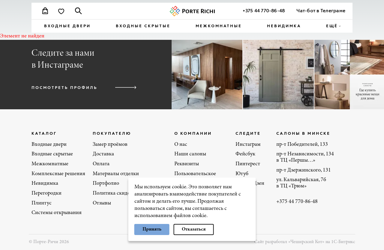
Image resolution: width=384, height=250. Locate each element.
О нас (180, 144)
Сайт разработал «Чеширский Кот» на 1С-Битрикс (304, 242)
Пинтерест (248, 164)
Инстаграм (248, 144)
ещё (332, 25)
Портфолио (106, 183)
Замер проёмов (110, 144)
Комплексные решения (58, 174)
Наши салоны (190, 154)
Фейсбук (245, 154)
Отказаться (194, 229)
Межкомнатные (219, 25)
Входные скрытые (143, 25)
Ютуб (242, 174)
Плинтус (42, 203)
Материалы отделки (116, 174)
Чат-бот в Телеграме (320, 10)
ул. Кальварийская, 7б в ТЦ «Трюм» (301, 183)
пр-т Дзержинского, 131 (303, 170)
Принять (151, 229)
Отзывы (102, 203)
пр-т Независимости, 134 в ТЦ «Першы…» (305, 157)
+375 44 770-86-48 (264, 10)
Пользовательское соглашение (195, 177)
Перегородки (47, 193)
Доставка (103, 154)
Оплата (101, 164)
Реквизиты (186, 164)
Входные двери (67, 25)
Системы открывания (57, 213)
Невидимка (284, 25)
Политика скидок (113, 193)
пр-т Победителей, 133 (302, 144)
